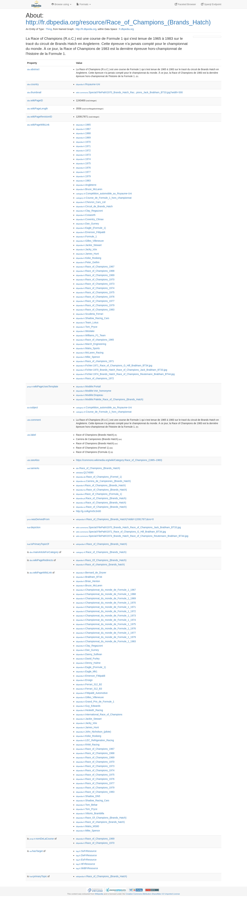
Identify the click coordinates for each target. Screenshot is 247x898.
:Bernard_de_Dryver (91, 572)
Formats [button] (84, 4)
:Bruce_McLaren (89, 189)
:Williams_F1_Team (91, 335)
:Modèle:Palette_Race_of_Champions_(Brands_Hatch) (109, 399)
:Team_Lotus (87, 322)
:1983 (83, 180)
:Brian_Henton (88, 581)
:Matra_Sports (88, 348)
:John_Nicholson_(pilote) (93, 731)
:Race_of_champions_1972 (95, 378)
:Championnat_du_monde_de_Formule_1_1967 (106, 589)
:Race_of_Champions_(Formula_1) (99, 494)
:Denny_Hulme (88, 663)
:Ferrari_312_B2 (89, 684)
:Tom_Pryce (86, 326)
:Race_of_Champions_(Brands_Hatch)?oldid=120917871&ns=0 (115, 519)
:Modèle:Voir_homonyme (93, 390)
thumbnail (34, 92)
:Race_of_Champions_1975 (95, 292)
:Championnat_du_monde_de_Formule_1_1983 (106, 641)
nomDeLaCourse (42, 838)
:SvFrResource (86, 851)
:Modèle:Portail (88, 386)
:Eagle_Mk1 (86, 671)
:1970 (83, 142)
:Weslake (85, 331)
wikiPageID (35, 100)
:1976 (83, 167)
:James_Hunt (87, 253)
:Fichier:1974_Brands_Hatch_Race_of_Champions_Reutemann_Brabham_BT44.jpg (125, 374)
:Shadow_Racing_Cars (92, 318)
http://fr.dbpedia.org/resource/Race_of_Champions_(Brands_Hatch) (118, 22)
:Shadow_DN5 (88, 796)
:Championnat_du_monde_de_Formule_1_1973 (106, 615)
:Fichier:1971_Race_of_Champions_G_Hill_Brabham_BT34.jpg (114, 365)
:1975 (83, 163)
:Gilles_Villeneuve (90, 240)
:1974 (83, 159)
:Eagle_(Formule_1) (91, 228)
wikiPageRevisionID (39, 116)
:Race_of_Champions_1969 (95, 275)
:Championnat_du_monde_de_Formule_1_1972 (106, 611)
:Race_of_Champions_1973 (95, 283)
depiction (33, 527)
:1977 (83, 172)
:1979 (83, 176)
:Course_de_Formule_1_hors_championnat (104, 197)
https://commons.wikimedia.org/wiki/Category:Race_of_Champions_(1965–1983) (119, 460)
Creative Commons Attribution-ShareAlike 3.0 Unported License (153, 894)
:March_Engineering (91, 344)
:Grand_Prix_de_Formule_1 (95, 701)
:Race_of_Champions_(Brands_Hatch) (98, 468)
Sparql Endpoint (211, 4)
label (31, 434)
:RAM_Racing (87, 744)
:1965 (83, 124)
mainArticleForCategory (44, 552)
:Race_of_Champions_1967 (95, 266)
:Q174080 (84, 472)
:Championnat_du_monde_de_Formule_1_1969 (106, 598)
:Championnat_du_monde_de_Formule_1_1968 (106, 594)
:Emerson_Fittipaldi (90, 232)
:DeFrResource (86, 855)
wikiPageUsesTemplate (42, 386)
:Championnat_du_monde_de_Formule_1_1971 (106, 607)
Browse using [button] (61, 4)
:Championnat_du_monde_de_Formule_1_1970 (106, 602)
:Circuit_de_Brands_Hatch (94, 206)
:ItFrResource (85, 864)
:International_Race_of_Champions (99, 714)
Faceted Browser (185, 4)
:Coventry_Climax (90, 219)
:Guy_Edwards (88, 706)
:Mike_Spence (88, 357)
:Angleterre (86, 185)
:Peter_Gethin (87, 262)
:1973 (83, 154)
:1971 (83, 146)
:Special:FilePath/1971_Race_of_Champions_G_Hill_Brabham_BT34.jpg (121, 531)
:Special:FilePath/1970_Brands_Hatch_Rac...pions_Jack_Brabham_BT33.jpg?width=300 (129, 92)
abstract (33, 69)
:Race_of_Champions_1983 (95, 309)
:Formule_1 (86, 236)
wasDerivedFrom (38, 519)
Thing (49, 29)
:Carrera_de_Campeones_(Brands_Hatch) (103, 481)
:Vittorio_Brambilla (90, 813)
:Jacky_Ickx (86, 249)
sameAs (33, 468)
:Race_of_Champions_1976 (95, 296)
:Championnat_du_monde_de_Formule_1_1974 (106, 620)
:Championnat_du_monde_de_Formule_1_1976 (106, 628)
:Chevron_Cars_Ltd (90, 202)
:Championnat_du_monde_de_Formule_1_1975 (106, 624)
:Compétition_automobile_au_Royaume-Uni (104, 193)
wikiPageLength (37, 108)
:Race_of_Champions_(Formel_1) (99, 476)
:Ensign (84, 680)
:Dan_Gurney (87, 223)
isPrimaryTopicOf (38, 544)
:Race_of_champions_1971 (95, 361)
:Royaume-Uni (88, 84)
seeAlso (33, 460)
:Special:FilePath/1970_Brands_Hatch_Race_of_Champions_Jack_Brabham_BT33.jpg (128, 527)
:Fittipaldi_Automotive (92, 693)
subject (32, 407)
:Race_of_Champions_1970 (95, 279)
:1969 (83, 137)
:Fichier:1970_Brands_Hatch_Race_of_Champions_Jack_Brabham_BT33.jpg (121, 369)
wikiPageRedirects (41, 560)
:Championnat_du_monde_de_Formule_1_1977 (106, 632)
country (33, 84)
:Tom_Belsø (86, 804)
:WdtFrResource (87, 868)
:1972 (83, 150)
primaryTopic (38, 876)
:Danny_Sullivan (89, 654)
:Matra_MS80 (87, 826)
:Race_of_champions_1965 (95, 339)
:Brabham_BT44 (89, 577)
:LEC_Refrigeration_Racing (95, 740)
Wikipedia (99, 894)
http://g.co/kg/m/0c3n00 (88, 511)
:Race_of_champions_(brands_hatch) (100, 564)
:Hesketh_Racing (89, 710)
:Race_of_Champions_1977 (95, 301)
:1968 (83, 133)
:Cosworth (85, 215)
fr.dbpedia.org (126, 29)
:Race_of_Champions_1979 (95, 305)
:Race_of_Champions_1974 (95, 288)
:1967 (83, 129)
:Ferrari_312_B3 (89, 688)
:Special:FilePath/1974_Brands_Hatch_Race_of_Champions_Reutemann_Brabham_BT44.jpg (132, 536)
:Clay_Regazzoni (89, 210)
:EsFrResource (86, 859)
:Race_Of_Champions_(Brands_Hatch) (101, 560)
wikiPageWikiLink (38, 124)
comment (34, 419)
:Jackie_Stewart (89, 245)
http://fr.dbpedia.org (86, 29)
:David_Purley (88, 658)
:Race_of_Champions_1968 (95, 271)
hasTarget (36, 851)
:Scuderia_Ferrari (89, 314)
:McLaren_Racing (89, 352)
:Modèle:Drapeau (89, 395)
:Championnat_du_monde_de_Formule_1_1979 (106, 637)
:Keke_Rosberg (88, 258)
